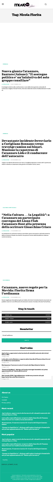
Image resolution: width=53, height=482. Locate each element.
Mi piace (48, 315)
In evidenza (6, 280)
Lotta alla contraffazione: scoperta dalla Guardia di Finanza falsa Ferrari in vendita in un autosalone (26, 360)
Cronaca (5, 64)
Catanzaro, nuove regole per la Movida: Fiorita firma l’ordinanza (24, 290)
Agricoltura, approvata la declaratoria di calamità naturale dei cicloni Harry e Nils (25, 354)
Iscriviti (47, 322)
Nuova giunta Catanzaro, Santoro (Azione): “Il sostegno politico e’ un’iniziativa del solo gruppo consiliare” (25, 75)
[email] (26, 335)
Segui (48, 318)
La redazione (5, 84)
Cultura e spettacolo (9, 207)
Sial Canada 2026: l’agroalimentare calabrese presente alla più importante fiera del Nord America (23, 376)
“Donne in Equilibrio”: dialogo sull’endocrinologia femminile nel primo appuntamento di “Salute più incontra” (25, 370)
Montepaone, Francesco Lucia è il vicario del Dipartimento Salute (23, 365)
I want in (26, 340)
